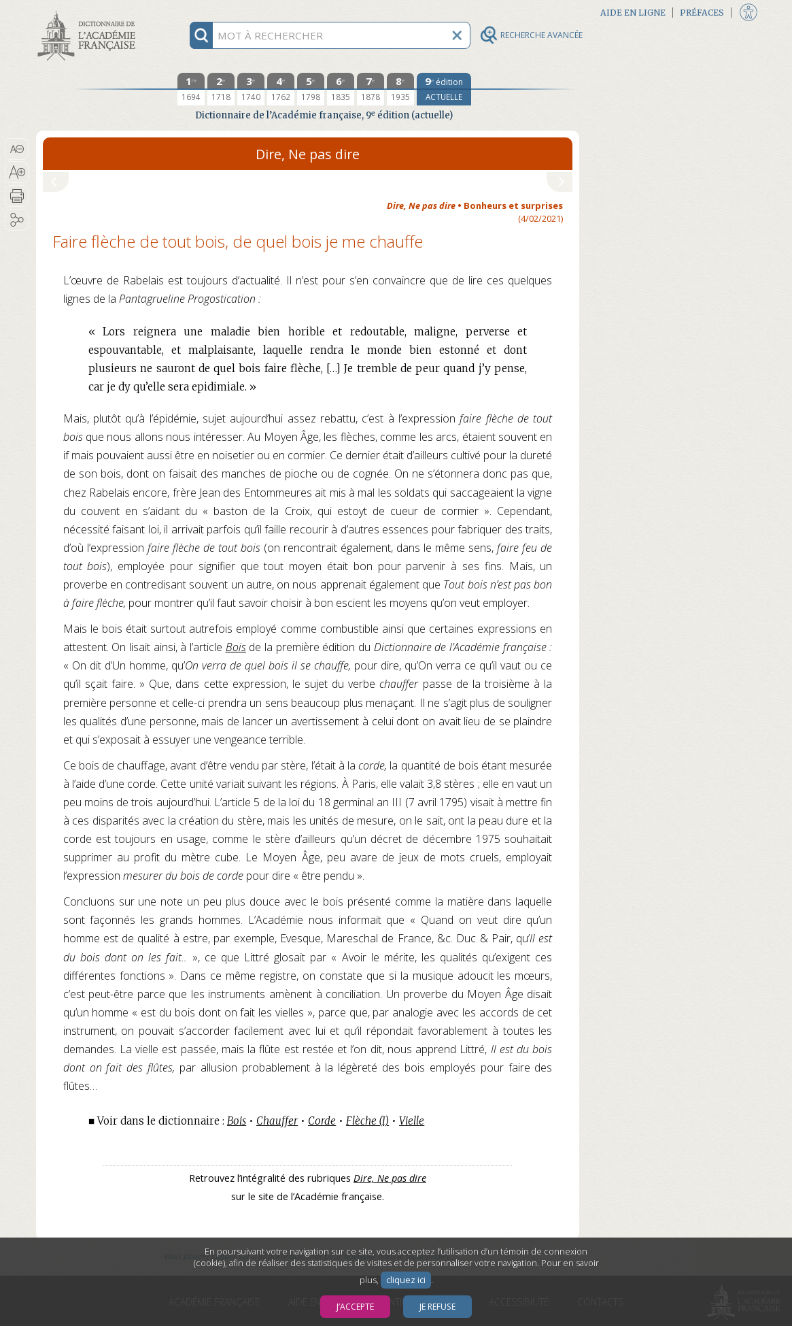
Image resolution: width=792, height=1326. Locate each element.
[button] (17, 149)
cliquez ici (406, 1280)
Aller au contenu (89, 12)
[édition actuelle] (444, 89)
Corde (322, 1120)
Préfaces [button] (702, 12)
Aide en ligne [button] (633, 12)
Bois (236, 647)
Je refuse (437, 1306)
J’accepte (355, 1306)
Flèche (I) (367, 1120)
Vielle (411, 1120)
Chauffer (277, 1120)
